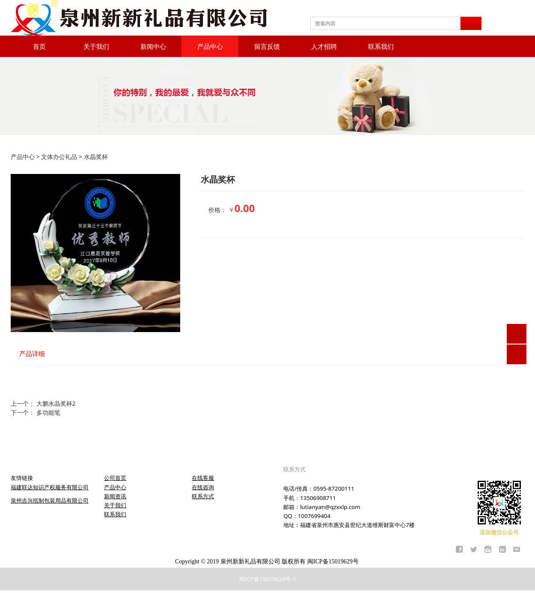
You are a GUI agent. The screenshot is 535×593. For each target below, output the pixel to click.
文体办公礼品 (59, 157)
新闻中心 (153, 46)
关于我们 (96, 46)
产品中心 (210, 46)
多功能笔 (48, 412)
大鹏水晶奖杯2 (56, 403)
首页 (39, 46)
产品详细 (32, 353)
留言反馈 (267, 46)
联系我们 (381, 46)
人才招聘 (324, 46)
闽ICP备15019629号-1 (267, 579)
